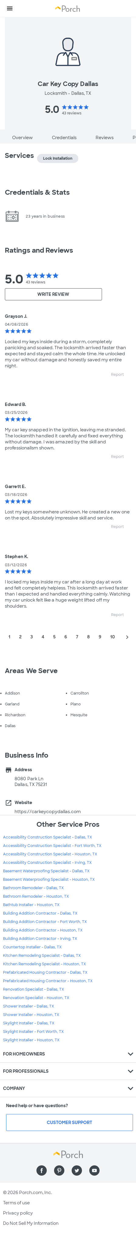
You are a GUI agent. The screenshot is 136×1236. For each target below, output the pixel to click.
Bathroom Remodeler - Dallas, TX (33, 888)
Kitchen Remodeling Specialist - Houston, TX (44, 964)
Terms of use (16, 1203)
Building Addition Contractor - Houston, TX (43, 930)
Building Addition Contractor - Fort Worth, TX (45, 921)
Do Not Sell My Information (31, 1223)
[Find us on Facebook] (41, 1170)
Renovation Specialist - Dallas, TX (33, 989)
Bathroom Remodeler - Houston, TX (36, 896)
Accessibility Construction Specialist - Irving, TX (47, 862)
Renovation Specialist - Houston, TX (36, 997)
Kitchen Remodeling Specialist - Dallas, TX (42, 955)
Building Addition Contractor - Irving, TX (40, 938)
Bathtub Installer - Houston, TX (31, 904)
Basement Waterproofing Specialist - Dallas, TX (46, 871)
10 (112, 637)
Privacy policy (18, 1213)
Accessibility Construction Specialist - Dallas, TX (47, 837)
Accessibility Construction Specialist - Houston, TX (50, 854)
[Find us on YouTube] (94, 1170)
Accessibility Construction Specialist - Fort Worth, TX (52, 845)
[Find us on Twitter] (77, 1170)
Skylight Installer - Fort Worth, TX (33, 1031)
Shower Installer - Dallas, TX (28, 1006)
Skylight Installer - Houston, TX (31, 1040)
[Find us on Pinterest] (59, 1170)
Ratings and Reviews (39, 250)
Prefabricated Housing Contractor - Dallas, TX (45, 972)
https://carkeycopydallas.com (48, 811)
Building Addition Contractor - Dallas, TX (40, 913)
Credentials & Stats (37, 192)
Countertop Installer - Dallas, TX (32, 947)
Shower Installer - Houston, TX (31, 1014)
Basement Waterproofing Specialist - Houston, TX (49, 879)
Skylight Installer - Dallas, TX (28, 1023)
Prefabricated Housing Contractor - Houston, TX (48, 981)
